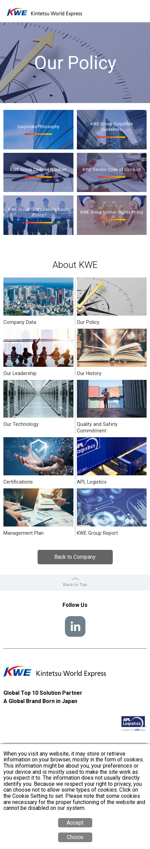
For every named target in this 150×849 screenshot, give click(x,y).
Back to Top (75, 584)
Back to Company (75, 557)
